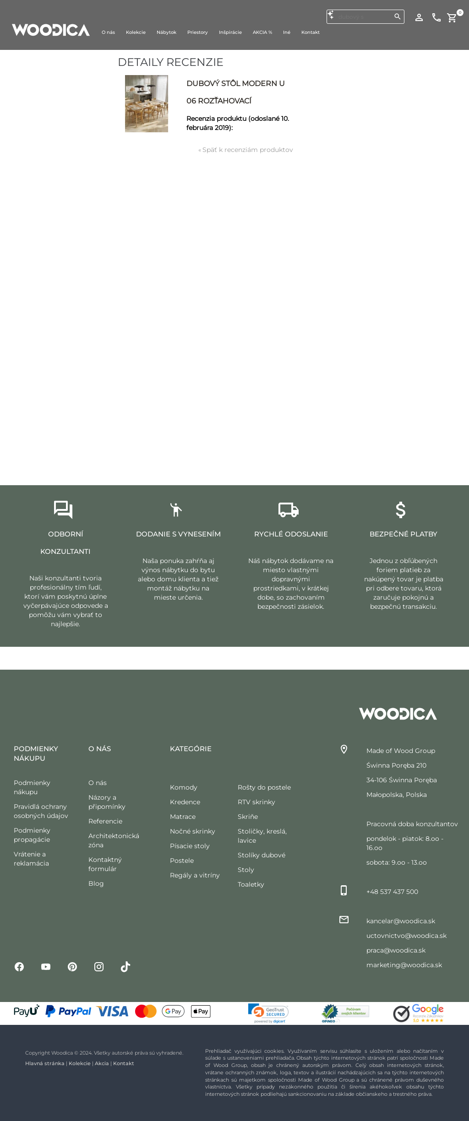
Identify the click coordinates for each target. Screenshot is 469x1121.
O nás (97, 783)
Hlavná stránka (45, 1063)
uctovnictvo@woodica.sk (406, 935)
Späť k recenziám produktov (245, 150)
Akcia (102, 1063)
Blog (96, 883)
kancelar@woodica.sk (400, 921)
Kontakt (123, 1063)
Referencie (105, 821)
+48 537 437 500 (392, 892)
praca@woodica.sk (395, 950)
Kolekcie (80, 1063)
